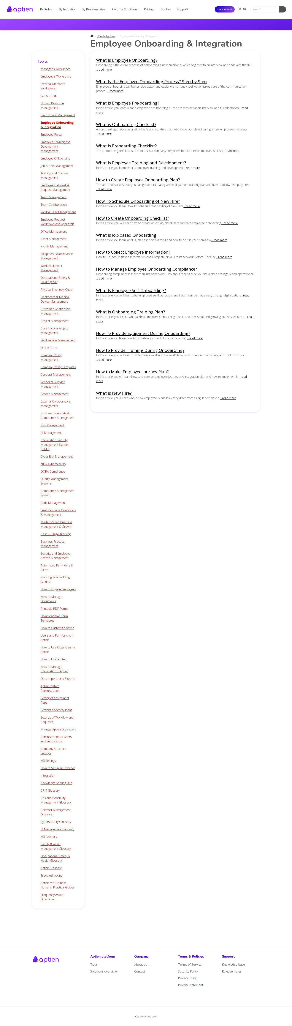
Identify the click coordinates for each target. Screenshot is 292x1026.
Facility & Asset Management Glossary (56, 846)
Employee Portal (51, 134)
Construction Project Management (54, 330)
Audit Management (53, 503)
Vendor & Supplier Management (53, 384)
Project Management (55, 321)
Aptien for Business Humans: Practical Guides (57, 885)
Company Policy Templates (58, 367)
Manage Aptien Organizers (58, 729)
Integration (48, 776)
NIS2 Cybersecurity (53, 464)
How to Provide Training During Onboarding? (140, 350)
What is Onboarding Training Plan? (130, 312)
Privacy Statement (190, 985)
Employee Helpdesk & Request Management (55, 187)
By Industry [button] (67, 9)
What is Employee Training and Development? (141, 163)
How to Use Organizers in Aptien (58, 649)
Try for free (224, 9)
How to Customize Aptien (57, 628)
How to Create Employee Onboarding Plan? (138, 180)
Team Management (53, 197)
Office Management (54, 231)
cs (240, 8)
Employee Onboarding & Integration (57, 125)
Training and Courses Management (55, 175)
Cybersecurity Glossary (56, 822)
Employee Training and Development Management (55, 146)
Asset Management (53, 239)
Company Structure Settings (53, 751)
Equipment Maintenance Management (57, 256)
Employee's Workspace (56, 76)
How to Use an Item (54, 659)
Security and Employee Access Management (55, 555)
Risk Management (52, 425)
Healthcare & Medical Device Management (55, 299)
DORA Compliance (53, 471)
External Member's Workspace (53, 86)
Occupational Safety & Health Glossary (55, 858)
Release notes (232, 971)
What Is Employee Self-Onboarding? (131, 290)
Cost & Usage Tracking (56, 534)
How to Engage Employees (58, 589)
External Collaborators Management (55, 403)
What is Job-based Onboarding (126, 235)
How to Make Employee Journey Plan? (132, 372)
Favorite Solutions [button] (125, 9)
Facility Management (54, 246)
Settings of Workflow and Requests (57, 719)
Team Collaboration (54, 205)
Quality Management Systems (54, 481)
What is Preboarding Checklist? (126, 146)
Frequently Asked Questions (52, 897)
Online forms (49, 348)
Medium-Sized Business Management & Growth (56, 524)
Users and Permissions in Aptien (57, 637)
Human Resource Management (52, 105)
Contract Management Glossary (56, 812)
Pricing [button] (149, 9)
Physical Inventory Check (57, 290)
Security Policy (188, 971)
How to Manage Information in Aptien (54, 669)
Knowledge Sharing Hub (56, 783)
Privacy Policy (187, 978)
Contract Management (56, 374)
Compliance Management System (57, 493)
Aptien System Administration (50, 688)
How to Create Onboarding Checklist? (132, 218)
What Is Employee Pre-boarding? (127, 103)
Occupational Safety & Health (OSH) (55, 280)
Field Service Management (58, 340)
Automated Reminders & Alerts (57, 567)
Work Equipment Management (51, 268)
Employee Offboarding (55, 158)
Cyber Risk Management (57, 456)
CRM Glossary (50, 790)
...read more (104, 69)
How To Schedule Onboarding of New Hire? (138, 201)
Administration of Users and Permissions (56, 739)
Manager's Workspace (55, 69)
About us (140, 964)
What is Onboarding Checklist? (126, 124)
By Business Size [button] (94, 9)
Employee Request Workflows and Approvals (57, 221)
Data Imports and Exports (58, 679)
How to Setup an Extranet (58, 768)
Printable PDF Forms (54, 609)
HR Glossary (49, 837)
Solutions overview (103, 971)
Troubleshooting (51, 875)
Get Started (48, 96)
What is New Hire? (114, 393)
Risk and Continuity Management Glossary (56, 800)
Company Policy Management (51, 357)
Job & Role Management (57, 166)
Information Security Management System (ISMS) (55, 444)
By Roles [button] (46, 9)
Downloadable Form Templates (54, 618)
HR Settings (48, 761)
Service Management (55, 394)
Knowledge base (106, 36)
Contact (166, 9)
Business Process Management (52, 543)
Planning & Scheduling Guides (55, 579)
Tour (93, 964)
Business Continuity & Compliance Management (57, 415)
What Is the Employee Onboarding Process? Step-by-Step (151, 81)
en (244, 8)
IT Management (51, 433)
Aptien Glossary (51, 868)
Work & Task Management (58, 212)
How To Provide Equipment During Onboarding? (143, 333)
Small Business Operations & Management (58, 512)
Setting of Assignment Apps (55, 700)
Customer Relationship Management (56, 311)
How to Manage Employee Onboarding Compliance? (146, 269)
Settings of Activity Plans (56, 710)
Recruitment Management (58, 115)
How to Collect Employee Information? (133, 252)
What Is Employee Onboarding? (126, 60)
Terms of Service (189, 964)
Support (182, 9)
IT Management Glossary (57, 829)
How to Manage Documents (51, 599)
